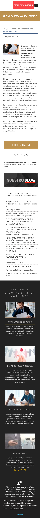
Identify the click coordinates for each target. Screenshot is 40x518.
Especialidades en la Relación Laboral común (21, 274)
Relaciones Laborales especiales (19, 270)
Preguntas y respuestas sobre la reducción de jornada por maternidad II (21, 203)
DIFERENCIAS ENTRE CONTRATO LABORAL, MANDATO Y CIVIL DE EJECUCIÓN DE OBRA (19, 221)
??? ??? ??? (21, 155)
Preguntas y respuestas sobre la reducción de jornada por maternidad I (21, 195)
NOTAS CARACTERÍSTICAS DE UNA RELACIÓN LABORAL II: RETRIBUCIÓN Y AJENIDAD (21, 248)
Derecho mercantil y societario (18, 266)
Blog (31, 29)
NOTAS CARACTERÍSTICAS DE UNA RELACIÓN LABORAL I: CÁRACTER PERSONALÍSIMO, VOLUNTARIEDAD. (21, 240)
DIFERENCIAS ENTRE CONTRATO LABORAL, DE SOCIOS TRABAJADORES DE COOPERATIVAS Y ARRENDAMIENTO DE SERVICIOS (22, 231)
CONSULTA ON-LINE (21, 145)
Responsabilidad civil (14, 263)
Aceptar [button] (20, 514)
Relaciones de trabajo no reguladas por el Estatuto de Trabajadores (20, 214)
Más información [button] (16, 509)
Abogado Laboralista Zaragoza (15, 29)
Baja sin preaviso (13, 209)
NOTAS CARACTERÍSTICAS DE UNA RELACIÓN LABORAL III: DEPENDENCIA (20, 256)
